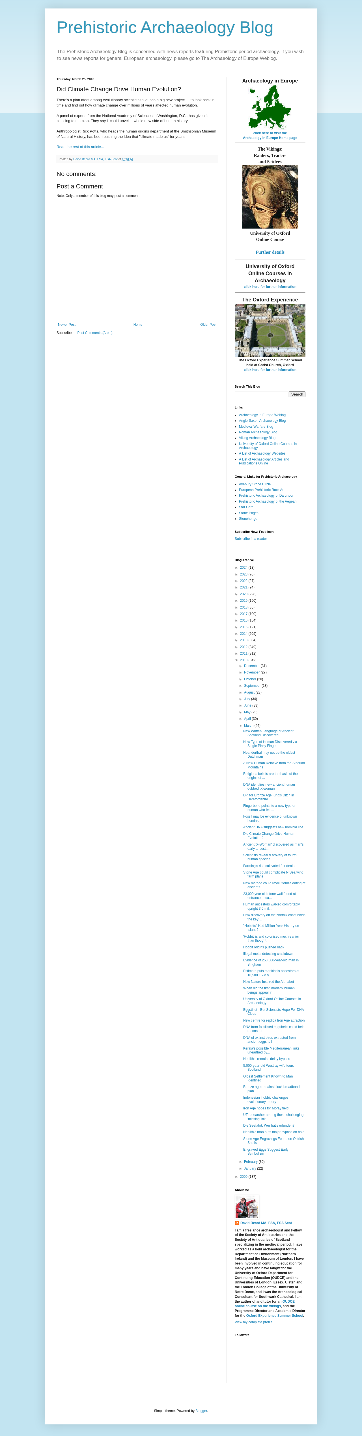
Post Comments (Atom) (95, 333)
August (250, 692)
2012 (244, 647)
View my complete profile (253, 1322)
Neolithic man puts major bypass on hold (273, 1132)
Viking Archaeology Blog (257, 438)
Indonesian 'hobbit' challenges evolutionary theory (265, 1099)
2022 (244, 581)
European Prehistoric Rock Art (262, 490)
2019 (244, 601)
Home (138, 325)
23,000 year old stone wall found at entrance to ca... (269, 896)
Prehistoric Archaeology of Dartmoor (266, 496)
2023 (244, 574)
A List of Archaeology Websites (262, 453)
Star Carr (246, 507)
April (248, 719)
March (249, 725)
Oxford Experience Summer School (274, 1316)
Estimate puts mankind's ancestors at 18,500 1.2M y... (271, 973)
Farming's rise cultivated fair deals (268, 866)
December (252, 666)
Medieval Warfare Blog (256, 427)
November (252, 672)
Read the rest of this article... (80, 147)
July (247, 699)
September (253, 686)
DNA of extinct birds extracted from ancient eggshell (269, 1040)
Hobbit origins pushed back (263, 947)
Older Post (208, 325)
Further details (270, 252)
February (251, 1162)
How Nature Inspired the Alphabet (268, 982)
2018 (244, 607)
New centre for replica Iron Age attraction (274, 1020)
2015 (244, 627)
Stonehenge (248, 519)
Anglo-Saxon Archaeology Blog (262, 421)
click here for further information (270, 287)
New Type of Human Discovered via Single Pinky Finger (270, 744)
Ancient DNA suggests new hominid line (273, 827)
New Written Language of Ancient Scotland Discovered (268, 733)
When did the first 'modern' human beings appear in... (269, 990)
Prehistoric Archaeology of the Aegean (267, 501)
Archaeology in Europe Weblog (262, 415)
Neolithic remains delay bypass (266, 1059)
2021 (244, 587)
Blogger (201, 1411)
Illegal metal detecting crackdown (268, 954)
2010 (244, 660)
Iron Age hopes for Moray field (265, 1108)
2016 (244, 620)
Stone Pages (248, 513)
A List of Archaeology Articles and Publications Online (264, 461)
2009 (244, 1177)
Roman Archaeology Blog (258, 432)
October (250, 679)
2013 (244, 640)
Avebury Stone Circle (255, 484)
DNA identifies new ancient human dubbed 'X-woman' (269, 786)
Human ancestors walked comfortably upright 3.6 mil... (271, 906)
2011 (244, 653)
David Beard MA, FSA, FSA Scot (266, 1223)
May (247, 712)
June (248, 705)
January (250, 1168)
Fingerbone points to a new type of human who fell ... (269, 808)
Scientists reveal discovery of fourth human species (270, 857)
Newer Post (67, 325)
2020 (244, 594)
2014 (244, 634)
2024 (244, 568)
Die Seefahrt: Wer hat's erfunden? (268, 1125)
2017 (244, 614)
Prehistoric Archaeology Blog (165, 27)
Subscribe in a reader (251, 539)
